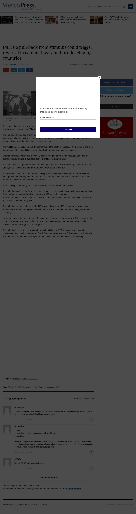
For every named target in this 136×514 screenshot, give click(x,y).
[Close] (99, 78)
